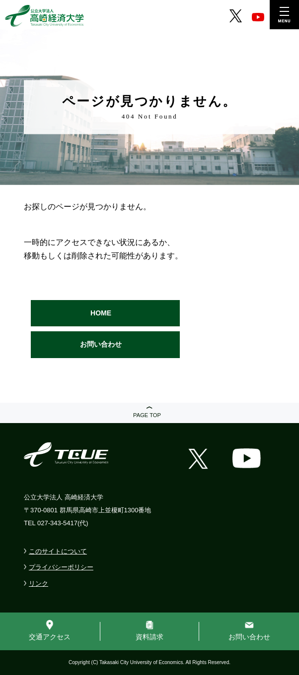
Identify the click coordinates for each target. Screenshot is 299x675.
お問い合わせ (101, 344)
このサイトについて (58, 551)
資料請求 (149, 637)
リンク (38, 583)
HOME (100, 313)
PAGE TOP (147, 415)
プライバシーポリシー (61, 567)
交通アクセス (50, 637)
